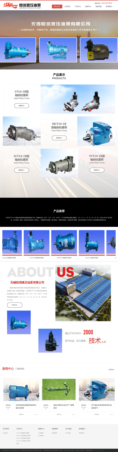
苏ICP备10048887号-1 (99, 450)
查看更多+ (15, 305)
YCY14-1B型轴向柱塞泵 (23, 441)
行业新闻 (41, 435)
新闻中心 (88, 6)
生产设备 (68, 433)
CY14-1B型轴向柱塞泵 (22, 433)
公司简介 (67, 6)
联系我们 (109, 6)
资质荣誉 (54, 433)
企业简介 (5, 433)
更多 (17, 443)
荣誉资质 (99, 6)
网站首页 (57, 6)
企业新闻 (41, 433)
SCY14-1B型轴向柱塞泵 (23, 438)
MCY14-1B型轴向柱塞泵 (23, 435)
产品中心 (78, 6)
